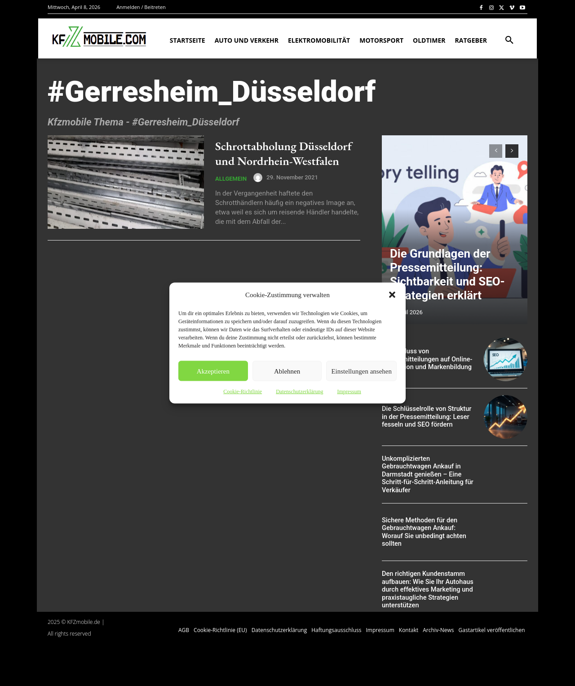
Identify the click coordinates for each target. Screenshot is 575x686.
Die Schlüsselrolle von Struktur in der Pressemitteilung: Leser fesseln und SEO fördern (428, 416)
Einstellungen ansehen (361, 370)
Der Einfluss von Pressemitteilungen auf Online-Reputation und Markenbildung (425, 359)
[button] (392, 294)
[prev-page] (495, 151)
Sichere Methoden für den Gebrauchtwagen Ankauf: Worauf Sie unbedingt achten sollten (428, 532)
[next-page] (511, 151)
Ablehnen (287, 370)
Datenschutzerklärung (299, 391)
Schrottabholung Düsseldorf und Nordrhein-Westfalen (273, 157)
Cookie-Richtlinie (242, 391)
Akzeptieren (213, 370)
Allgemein (231, 190)
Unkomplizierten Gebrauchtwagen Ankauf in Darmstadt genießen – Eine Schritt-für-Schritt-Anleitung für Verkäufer (426, 474)
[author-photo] (259, 189)
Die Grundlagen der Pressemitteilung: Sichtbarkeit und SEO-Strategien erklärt (451, 286)
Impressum (349, 391)
